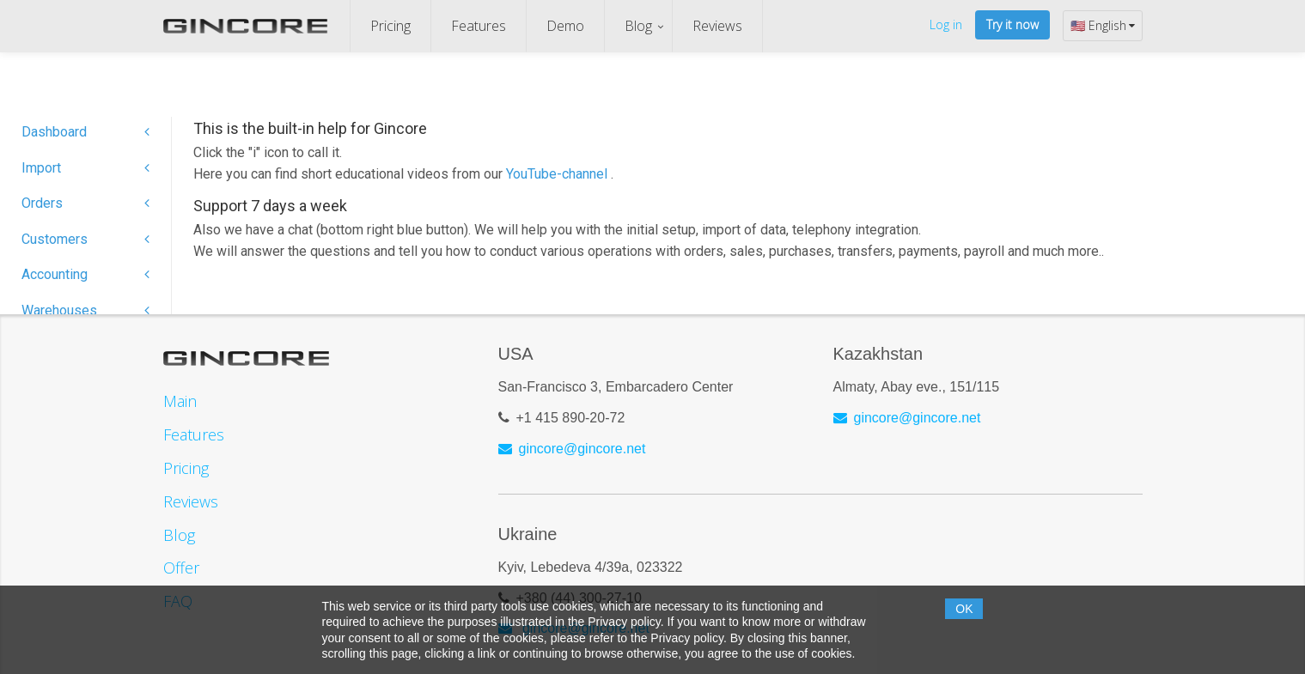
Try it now (1012, 24)
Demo (565, 25)
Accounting (85, 274)
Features (478, 25)
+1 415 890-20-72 (570, 417)
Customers (85, 239)
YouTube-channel (558, 174)
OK (964, 609)
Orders (85, 203)
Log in (946, 24)
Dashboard (85, 132)
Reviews (717, 25)
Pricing (390, 25)
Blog (638, 25)
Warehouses (85, 310)
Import (85, 168)
